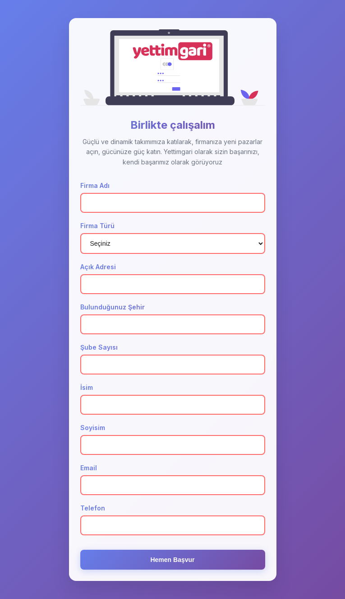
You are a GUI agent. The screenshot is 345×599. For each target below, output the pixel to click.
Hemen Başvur (172, 560)
